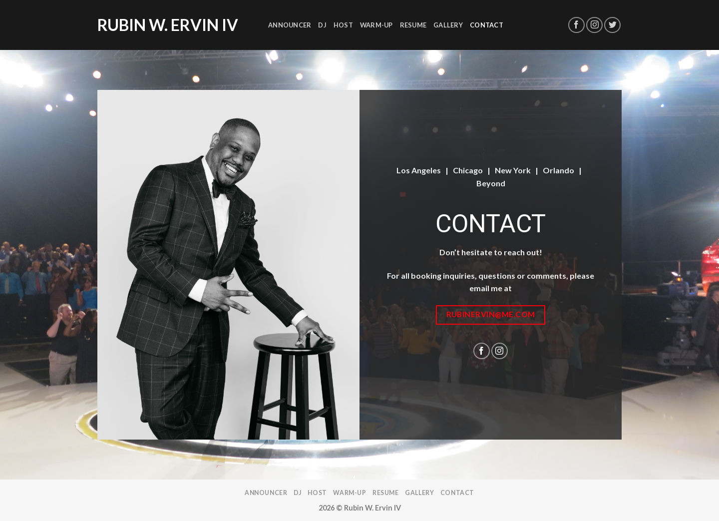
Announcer (289, 25)
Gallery (448, 25)
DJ (322, 25)
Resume (413, 25)
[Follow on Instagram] (594, 25)
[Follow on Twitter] (612, 25)
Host (343, 25)
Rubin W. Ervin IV (167, 25)
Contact (486, 25)
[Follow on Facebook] (576, 25)
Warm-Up (376, 25)
